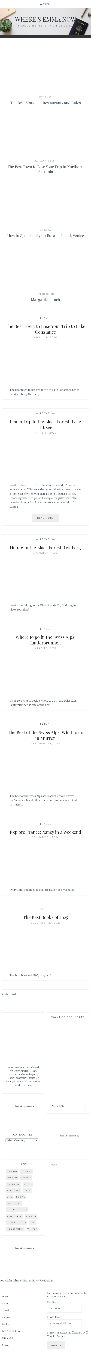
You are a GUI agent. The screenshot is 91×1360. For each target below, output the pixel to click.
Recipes (6, 1317)
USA (32, 1222)
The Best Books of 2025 (45, 917)
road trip (14, 1216)
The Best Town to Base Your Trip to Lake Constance (45, 329)
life (10, 1197)
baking (12, 1171)
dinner (12, 1177)
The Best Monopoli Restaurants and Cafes (45, 102)
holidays (13, 1190)
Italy (27, 1190)
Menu (47, 4)
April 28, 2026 (45, 337)
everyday (14, 1184)
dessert (26, 1171)
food (28, 1184)
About (5, 1303)
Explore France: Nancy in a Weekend (45, 832)
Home (5, 1296)
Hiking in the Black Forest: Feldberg (45, 547)
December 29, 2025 (45, 922)
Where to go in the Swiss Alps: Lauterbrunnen (46, 640)
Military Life (8, 1338)
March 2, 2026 (45, 648)
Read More (48, 519)
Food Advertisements (23, 1106)
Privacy (5, 1345)
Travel (45, 318)
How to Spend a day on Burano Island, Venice (45, 235)
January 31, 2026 (45, 837)
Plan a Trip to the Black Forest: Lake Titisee (45, 424)
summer (30, 1216)
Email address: (54, 1317)
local (20, 1197)
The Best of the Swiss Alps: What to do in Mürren (45, 735)
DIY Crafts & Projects (13, 1331)
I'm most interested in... (59, 1332)
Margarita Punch (45, 299)
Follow (54, 1164)
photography (17, 1209)
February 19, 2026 (45, 743)
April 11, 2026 (45, 432)
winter (32, 1229)
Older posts (10, 994)
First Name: (53, 1302)
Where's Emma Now (45, 19)
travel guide (16, 1222)
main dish (14, 1203)
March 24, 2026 (45, 552)
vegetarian (15, 1229)
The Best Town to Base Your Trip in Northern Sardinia (45, 169)
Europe (26, 1177)
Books (45, 909)
